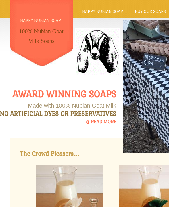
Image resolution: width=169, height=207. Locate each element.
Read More (103, 121)
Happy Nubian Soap (102, 11)
